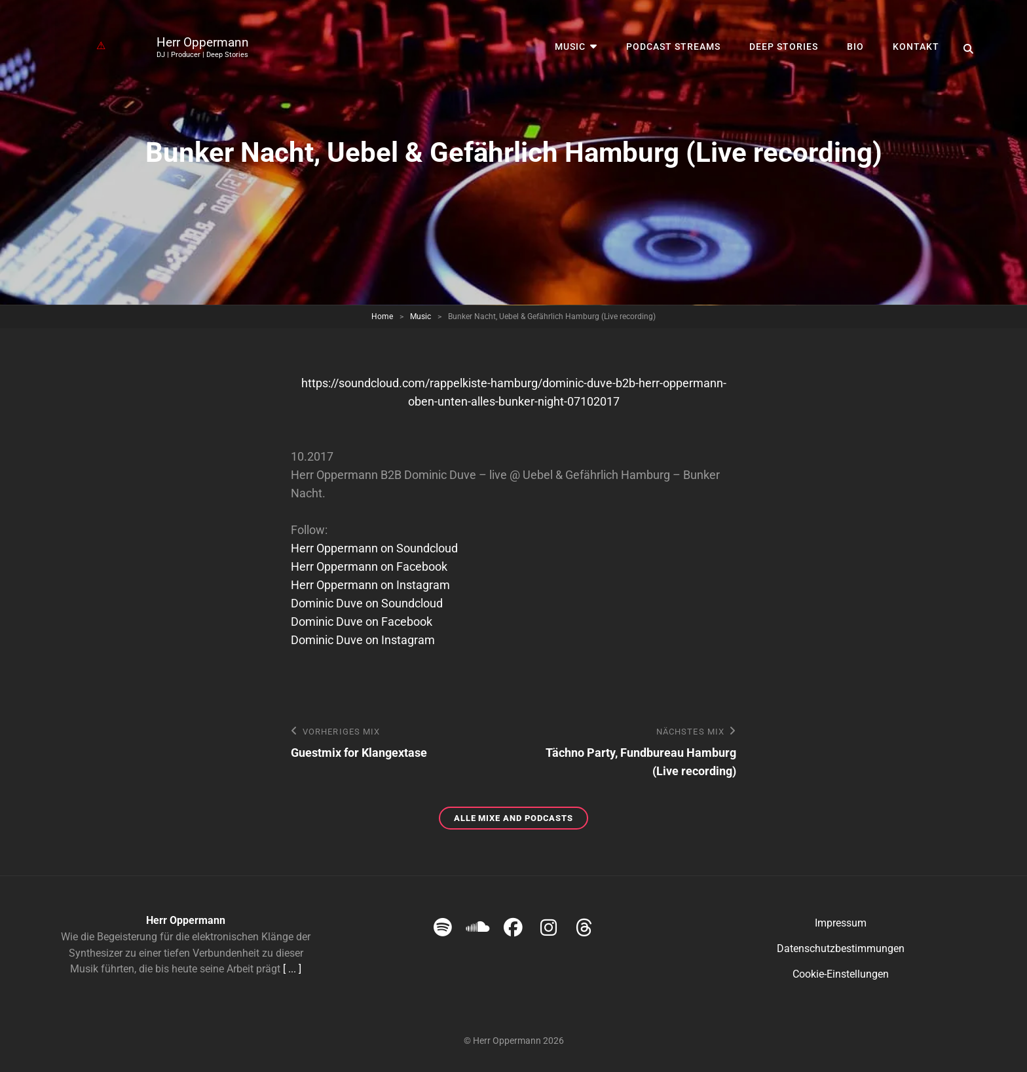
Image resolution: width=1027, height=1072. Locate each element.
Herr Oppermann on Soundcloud (374, 548)
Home (382, 316)
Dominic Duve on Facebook (361, 621)
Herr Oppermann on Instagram (370, 585)
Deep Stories (783, 46)
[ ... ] (292, 969)
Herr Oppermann (203, 42)
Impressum (841, 923)
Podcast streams (673, 46)
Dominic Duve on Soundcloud (367, 603)
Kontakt (916, 46)
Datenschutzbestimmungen (841, 948)
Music (570, 46)
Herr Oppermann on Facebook (369, 566)
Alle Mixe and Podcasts (521, 820)
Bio (855, 46)
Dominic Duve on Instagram (363, 640)
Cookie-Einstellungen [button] (841, 974)
